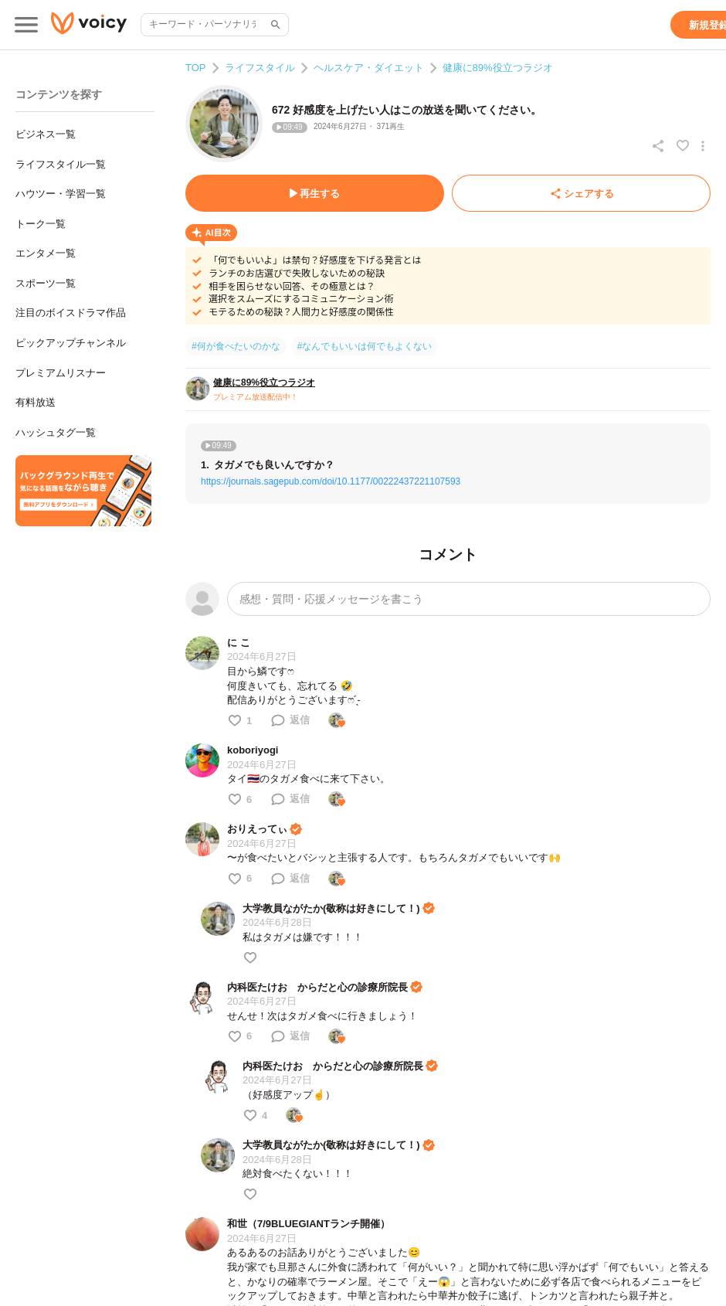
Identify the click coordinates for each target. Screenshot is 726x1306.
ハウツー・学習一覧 (60, 193)
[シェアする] (581, 193)
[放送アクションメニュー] (703, 146)
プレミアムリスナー (60, 373)
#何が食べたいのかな (236, 346)
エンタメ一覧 (45, 253)
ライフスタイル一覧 (60, 164)
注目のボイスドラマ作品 (70, 312)
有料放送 (35, 402)
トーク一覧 (40, 224)
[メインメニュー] (26, 24)
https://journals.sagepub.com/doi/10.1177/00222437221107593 (330, 481)
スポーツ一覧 (45, 283)
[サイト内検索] (274, 25)
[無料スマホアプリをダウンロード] (83, 490)
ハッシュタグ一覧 (55, 432)
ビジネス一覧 (45, 134)
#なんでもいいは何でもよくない (365, 346)
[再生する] (314, 193)
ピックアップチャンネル (70, 343)
